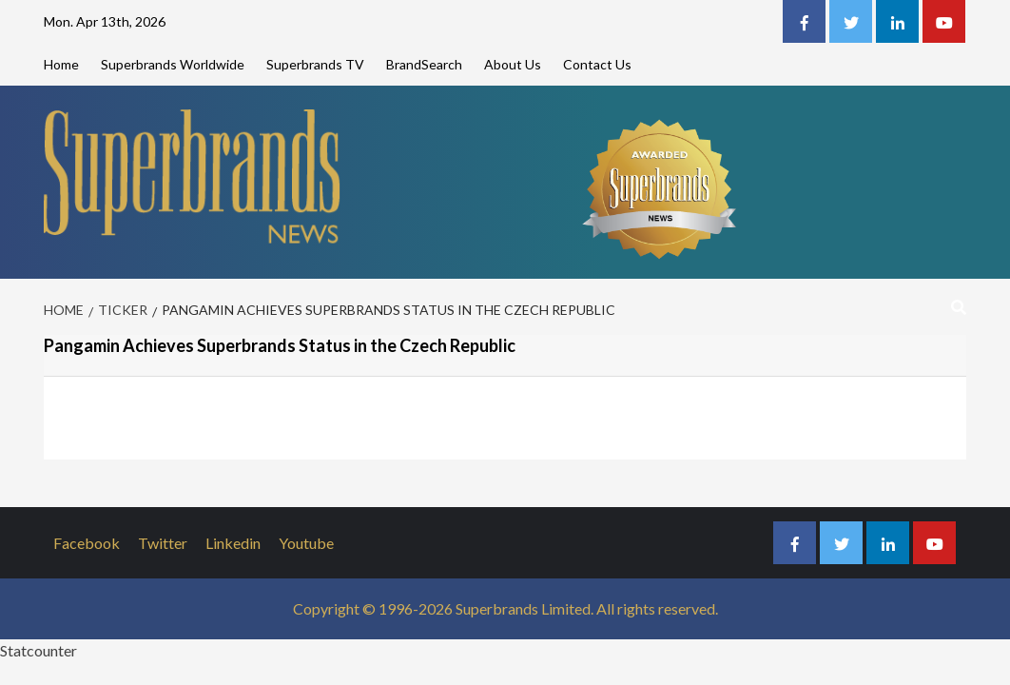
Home (61, 64)
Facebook (86, 543)
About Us (512, 64)
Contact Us (597, 64)
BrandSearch (424, 64)
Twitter (162, 543)
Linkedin (233, 543)
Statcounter (38, 650)
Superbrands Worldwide (172, 64)
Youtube (306, 543)
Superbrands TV (315, 64)
